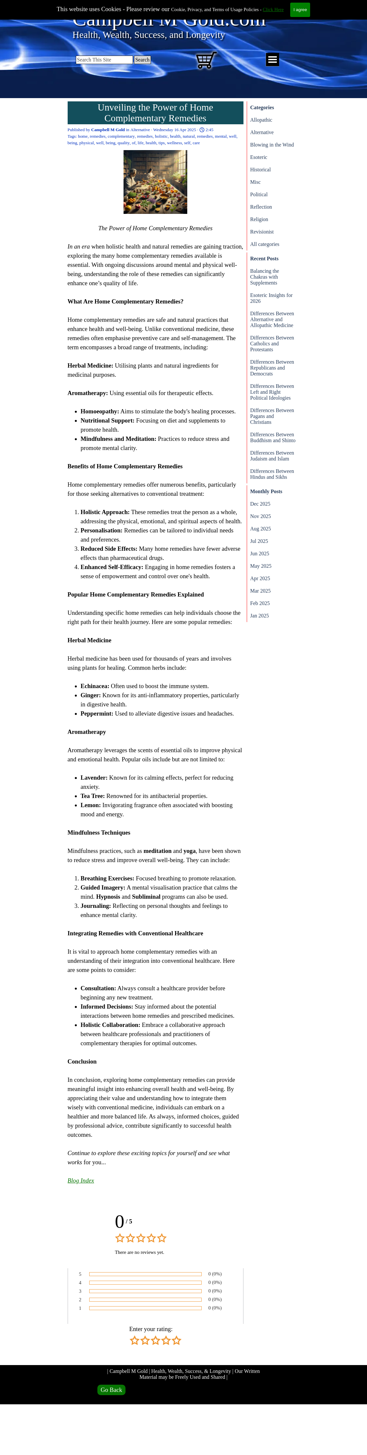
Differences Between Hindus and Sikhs (272, 474)
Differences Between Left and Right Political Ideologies (272, 392)
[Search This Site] (104, 60)
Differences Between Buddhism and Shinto (273, 437)
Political (259, 194)
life (140, 142)
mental (221, 136)
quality (124, 142)
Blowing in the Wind (272, 144)
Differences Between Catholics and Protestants (272, 343)
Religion (259, 219)
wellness (174, 142)
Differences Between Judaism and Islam (272, 455)
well (233, 136)
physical (86, 142)
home (83, 136)
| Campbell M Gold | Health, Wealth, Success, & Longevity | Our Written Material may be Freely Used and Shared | (184, 1374)
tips (161, 142)
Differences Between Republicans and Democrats (272, 367)
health (175, 136)
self (187, 142)
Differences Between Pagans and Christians (272, 416)
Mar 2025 (260, 591)
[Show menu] (272, 59)
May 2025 (261, 566)
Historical (260, 169)
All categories (264, 244)
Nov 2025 (260, 516)
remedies (98, 136)
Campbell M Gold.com (169, 18)
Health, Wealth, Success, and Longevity (149, 34)
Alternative (262, 132)
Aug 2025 (260, 528)
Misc (255, 182)
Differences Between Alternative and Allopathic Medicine (272, 319)
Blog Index (81, 1180)
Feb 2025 (260, 603)
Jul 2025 (259, 541)
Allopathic (261, 120)
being (72, 142)
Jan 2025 (259, 615)
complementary (121, 136)
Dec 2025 (260, 504)
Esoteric (258, 157)
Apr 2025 (260, 578)
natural (189, 136)
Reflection (261, 207)
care (196, 142)
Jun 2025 (259, 553)
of (134, 142)
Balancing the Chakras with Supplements (264, 277)
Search (142, 59)
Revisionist (262, 231)
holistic (161, 136)
